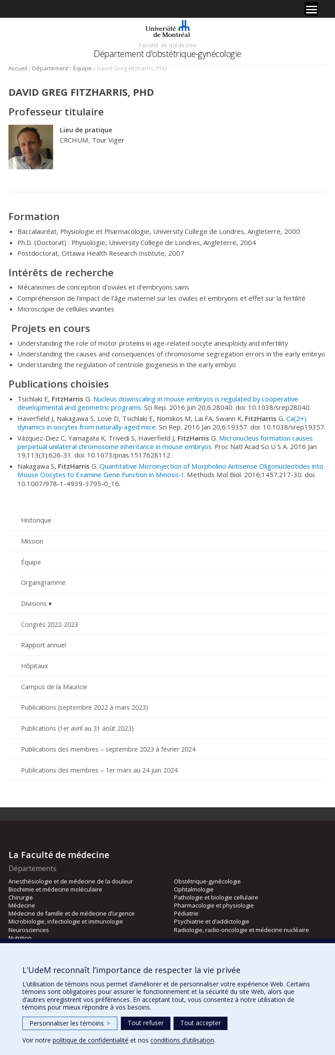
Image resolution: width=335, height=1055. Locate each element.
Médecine (21, 905)
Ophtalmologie (194, 889)
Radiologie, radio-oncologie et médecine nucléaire (241, 930)
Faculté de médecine (167, 45)
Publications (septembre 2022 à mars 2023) (84, 707)
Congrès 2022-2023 (49, 624)
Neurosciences (28, 930)
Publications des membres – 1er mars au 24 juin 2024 (99, 770)
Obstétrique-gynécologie (207, 881)
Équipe (82, 68)
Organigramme (43, 582)
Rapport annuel (43, 645)
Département (50, 68)
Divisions (34, 603)
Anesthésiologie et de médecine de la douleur (70, 881)
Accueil (17, 68)
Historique (36, 520)
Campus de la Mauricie (54, 687)
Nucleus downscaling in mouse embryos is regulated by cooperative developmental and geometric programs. (157, 403)
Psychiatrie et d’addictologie (211, 921)
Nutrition (20, 938)
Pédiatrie (186, 913)
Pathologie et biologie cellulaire (216, 897)
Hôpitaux (34, 666)
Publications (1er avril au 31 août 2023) (77, 728)
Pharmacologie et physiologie (214, 905)
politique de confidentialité (90, 1040)
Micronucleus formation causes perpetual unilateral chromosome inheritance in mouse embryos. (165, 442)
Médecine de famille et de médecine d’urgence (71, 913)
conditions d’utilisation (182, 1040)
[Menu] (311, 9)
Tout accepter (200, 1022)
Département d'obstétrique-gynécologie (167, 54)
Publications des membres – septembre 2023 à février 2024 (108, 749)
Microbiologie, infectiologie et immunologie (65, 921)
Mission (32, 541)
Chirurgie (20, 897)
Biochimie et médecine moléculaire (55, 889)
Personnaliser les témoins (69, 1023)
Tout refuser (146, 1022)
